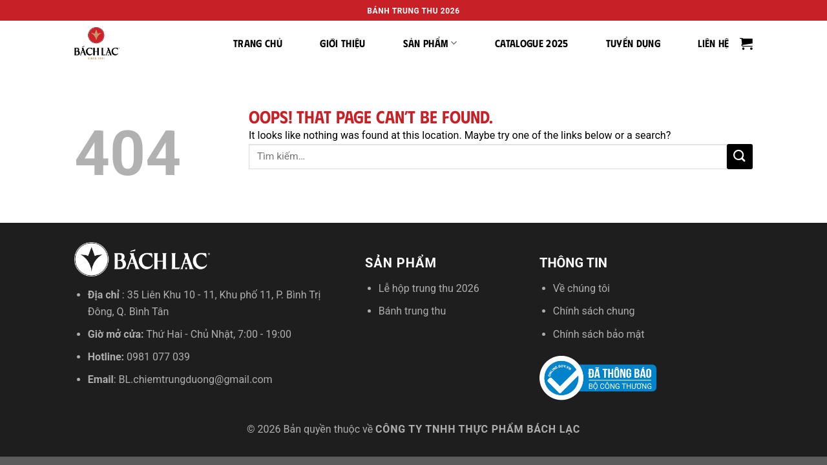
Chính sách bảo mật (599, 334)
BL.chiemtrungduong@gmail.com (196, 379)
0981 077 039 (158, 357)
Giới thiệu (342, 43)
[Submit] (740, 156)
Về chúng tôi (581, 288)
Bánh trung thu (412, 311)
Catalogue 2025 (531, 43)
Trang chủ (257, 43)
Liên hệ (713, 43)
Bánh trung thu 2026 (413, 11)
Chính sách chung (594, 311)
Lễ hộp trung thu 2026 (429, 288)
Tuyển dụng (633, 43)
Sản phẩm (430, 43)
